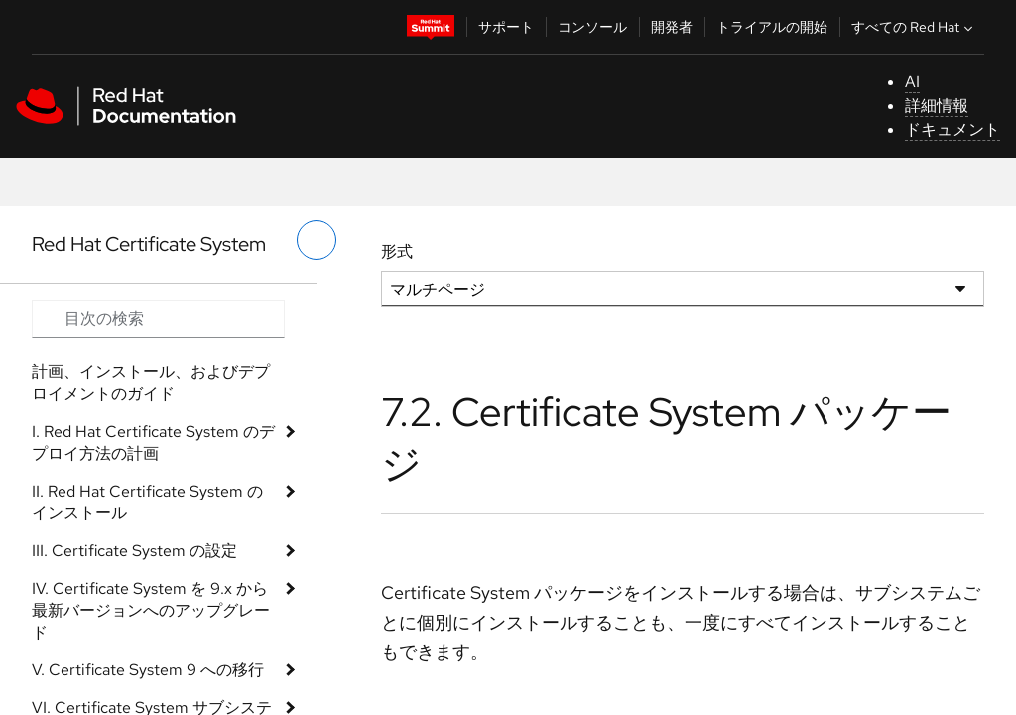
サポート (506, 27)
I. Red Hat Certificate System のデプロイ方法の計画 (153, 442)
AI (912, 82)
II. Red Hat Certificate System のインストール (147, 502)
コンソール (592, 27)
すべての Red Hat (914, 27)
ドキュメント (952, 129)
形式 (397, 251)
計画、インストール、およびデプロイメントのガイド (151, 382)
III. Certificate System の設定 (134, 550)
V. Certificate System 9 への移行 (148, 669)
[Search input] (158, 319)
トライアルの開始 (771, 27)
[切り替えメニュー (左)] (316, 240)
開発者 (672, 27)
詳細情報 (936, 105)
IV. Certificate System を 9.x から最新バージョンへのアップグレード (151, 610)
